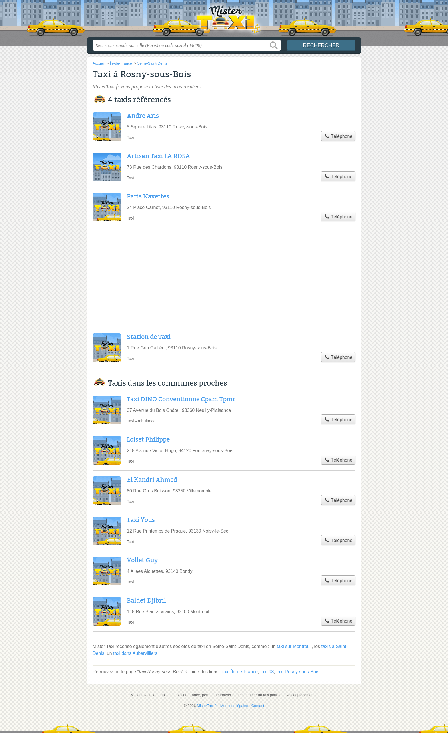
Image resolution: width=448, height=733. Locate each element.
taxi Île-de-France (240, 671)
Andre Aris (143, 116)
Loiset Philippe (148, 439)
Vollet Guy (142, 560)
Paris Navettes (148, 196)
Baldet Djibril (146, 600)
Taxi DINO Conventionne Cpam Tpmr (181, 399)
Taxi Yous (141, 520)
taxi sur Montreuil (294, 646)
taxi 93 (267, 671)
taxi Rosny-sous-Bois (297, 671)
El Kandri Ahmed (152, 480)
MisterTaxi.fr (224, 20)
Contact (257, 706)
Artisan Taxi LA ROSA (158, 156)
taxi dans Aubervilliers (135, 653)
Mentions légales (234, 706)
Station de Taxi (149, 337)
